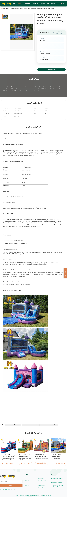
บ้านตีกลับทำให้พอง (42, 480)
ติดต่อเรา (27, 485)
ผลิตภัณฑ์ (8, 8)
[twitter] (3, 489)
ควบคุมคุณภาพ (45, 3)
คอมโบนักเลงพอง (15, 8)
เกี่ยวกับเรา (27, 3)
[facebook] (1, 489)
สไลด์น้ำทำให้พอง (41, 485)
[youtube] (6, 489)
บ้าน (14, 3)
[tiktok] (11, 489)
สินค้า (19, 3)
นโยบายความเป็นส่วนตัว (46, 495)
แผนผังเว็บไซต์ (28, 487)
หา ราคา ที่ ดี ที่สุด (8, 463)
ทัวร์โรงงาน (35, 3)
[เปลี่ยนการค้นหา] (57, 3)
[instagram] (14, 489)
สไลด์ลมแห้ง (40, 487)
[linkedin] (9, 489)
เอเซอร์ (53, 3)
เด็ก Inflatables (41, 478)
